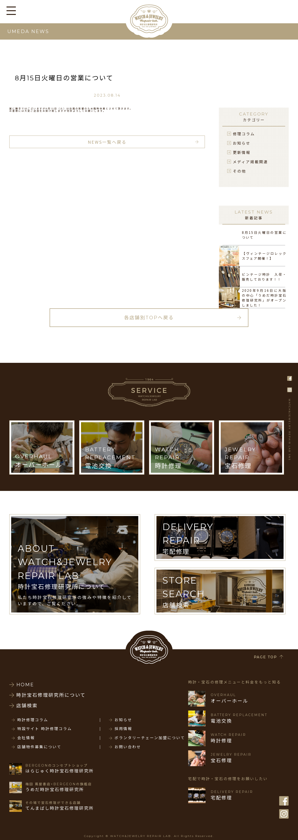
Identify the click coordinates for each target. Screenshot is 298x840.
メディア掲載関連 (250, 161)
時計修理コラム (32, 720)
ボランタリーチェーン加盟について (150, 738)
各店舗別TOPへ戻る (149, 317)
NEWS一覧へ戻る (107, 142)
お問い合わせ (128, 747)
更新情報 (242, 152)
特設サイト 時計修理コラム (44, 729)
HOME (25, 684)
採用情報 (123, 729)
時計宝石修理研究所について (51, 695)
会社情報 (26, 738)
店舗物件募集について (39, 747)
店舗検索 (27, 705)
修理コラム (244, 133)
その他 (239, 171)
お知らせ (242, 143)
